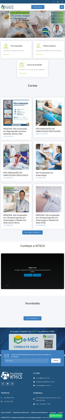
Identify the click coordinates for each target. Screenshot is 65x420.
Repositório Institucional (21, 412)
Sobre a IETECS (6, 412)
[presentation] (6, 25)
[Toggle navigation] (62, 7)
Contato (60, 412)
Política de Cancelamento (39, 412)
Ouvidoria (53, 412)
